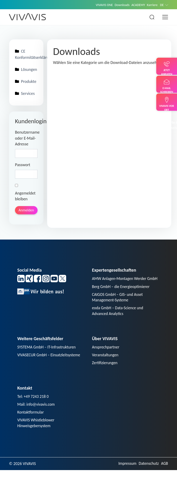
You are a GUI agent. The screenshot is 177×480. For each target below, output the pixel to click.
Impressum (126, 473)
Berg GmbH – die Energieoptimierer (122, 293)
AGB (164, 473)
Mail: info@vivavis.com (36, 413)
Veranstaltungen (105, 363)
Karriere (151, 5)
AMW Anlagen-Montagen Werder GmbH (120, 282)
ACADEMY (137, 5)
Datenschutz (148, 473)
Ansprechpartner (106, 355)
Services (25, 94)
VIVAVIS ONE (102, 5)
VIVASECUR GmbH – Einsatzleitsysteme (50, 363)
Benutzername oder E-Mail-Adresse (26, 139)
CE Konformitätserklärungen (26, 54)
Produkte (26, 82)
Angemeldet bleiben (25, 193)
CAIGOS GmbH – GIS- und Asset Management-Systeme (118, 304)
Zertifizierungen (105, 371)
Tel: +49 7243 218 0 (33, 405)
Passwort (22, 165)
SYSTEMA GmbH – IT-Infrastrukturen (47, 355)
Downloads (120, 5)
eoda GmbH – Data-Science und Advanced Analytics (118, 318)
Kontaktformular (31, 421)
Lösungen (26, 69)
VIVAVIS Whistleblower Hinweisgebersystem (36, 432)
